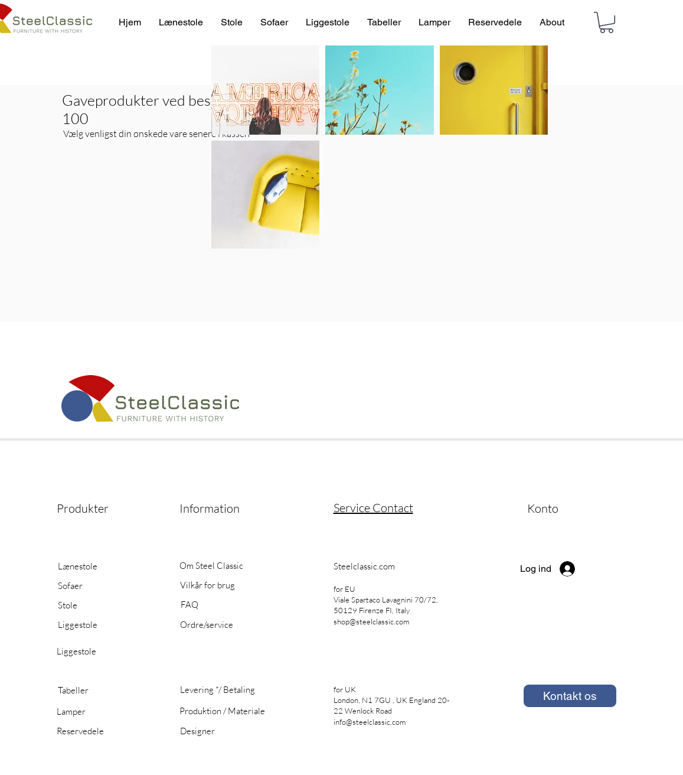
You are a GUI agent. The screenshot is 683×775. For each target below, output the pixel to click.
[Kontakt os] (570, 696)
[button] (606, 22)
